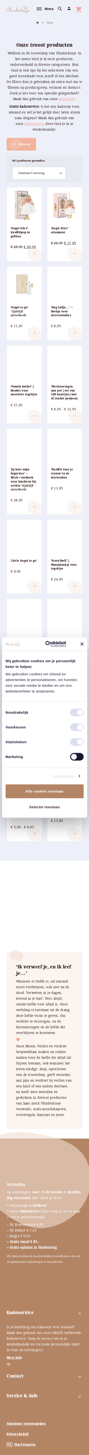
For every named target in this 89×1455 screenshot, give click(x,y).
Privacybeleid (17, 1434)
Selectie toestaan (44, 807)
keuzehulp (67, 99)
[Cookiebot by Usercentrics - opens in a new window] (53, 644)
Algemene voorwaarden (26, 1423)
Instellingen (64, 776)
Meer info (14, 1357)
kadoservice (33, 124)
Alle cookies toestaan (44, 791)
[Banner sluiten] (82, 644)
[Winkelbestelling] (39, 173)
